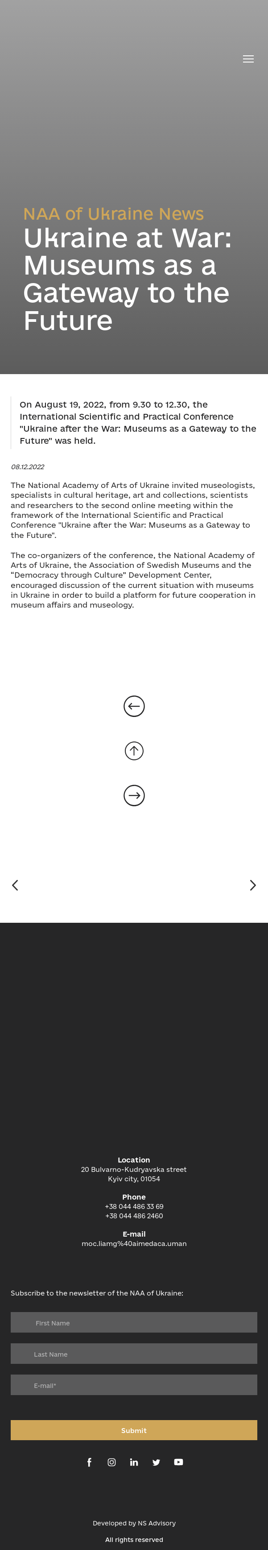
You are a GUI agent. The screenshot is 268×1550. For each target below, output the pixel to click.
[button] (89, 1462)
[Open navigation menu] (248, 59)
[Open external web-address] (134, 1494)
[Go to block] (134, 751)
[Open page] (134, 706)
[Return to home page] (125, 59)
